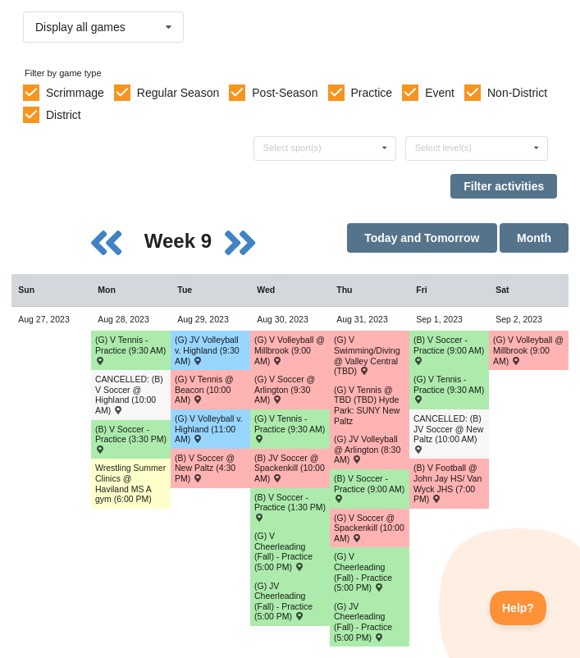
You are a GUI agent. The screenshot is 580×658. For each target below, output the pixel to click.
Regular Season (178, 92)
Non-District (517, 92)
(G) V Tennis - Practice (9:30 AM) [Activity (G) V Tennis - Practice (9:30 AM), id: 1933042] (130, 349)
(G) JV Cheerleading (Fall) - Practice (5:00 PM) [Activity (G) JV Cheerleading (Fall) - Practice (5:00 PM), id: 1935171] (283, 601)
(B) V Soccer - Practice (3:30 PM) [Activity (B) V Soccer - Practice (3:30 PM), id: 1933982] (131, 439)
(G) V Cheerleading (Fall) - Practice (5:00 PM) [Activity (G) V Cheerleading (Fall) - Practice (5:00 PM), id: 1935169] (363, 571)
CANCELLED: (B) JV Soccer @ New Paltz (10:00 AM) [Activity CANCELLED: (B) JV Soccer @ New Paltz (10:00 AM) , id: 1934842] (448, 433)
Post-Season (284, 92)
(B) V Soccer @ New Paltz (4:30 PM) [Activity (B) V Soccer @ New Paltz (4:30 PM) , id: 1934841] (205, 468)
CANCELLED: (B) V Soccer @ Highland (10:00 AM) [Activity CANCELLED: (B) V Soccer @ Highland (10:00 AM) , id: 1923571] (129, 394)
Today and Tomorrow (421, 237)
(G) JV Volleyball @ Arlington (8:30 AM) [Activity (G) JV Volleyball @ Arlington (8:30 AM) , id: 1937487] (367, 449)
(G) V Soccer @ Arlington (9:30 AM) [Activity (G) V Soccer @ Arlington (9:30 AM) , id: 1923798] (284, 389)
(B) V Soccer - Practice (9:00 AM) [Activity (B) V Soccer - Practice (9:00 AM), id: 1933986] (448, 349)
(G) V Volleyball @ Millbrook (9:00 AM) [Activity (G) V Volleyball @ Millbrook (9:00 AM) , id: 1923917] (528, 350)
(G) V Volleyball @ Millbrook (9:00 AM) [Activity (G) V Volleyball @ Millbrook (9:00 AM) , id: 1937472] (289, 350)
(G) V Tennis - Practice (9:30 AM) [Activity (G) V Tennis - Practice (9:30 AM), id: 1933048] (289, 428)
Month (534, 237)
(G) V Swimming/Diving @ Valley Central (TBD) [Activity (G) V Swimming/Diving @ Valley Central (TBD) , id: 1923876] (367, 355)
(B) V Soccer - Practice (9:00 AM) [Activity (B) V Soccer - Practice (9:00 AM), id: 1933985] (369, 488)
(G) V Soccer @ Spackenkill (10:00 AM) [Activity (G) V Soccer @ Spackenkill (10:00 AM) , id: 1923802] (369, 528)
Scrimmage (75, 92)
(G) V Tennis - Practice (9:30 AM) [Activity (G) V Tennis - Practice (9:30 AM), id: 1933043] (448, 389)
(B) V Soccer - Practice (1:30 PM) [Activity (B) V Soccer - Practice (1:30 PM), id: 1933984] (290, 507)
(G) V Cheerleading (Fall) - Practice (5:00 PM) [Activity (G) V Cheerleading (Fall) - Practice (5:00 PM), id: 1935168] (283, 551)
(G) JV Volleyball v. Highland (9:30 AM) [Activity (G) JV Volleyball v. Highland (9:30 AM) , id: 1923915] (207, 350)
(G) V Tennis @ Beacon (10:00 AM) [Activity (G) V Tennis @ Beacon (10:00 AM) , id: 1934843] (204, 389)
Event (439, 92)
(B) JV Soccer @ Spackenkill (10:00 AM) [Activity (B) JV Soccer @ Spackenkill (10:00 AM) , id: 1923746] (289, 468)
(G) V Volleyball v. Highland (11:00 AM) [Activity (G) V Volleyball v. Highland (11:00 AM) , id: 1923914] (209, 429)
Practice (372, 92)
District (63, 114)
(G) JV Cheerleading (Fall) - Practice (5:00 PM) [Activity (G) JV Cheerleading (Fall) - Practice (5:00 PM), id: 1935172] (363, 621)
